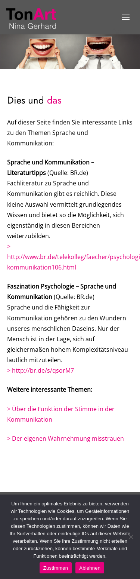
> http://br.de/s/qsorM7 (40, 370)
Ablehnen (89, 568)
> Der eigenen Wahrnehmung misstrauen (65, 438)
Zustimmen (55, 568)
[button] (125, 17)
